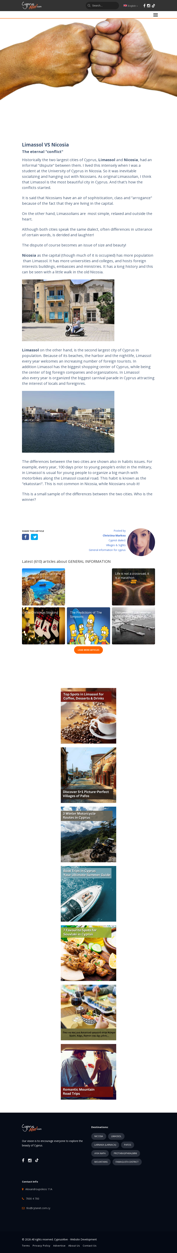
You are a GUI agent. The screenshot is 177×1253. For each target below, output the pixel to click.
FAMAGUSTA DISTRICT (127, 1161)
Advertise (59, 1245)
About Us (74, 1245)
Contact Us (90, 1245)
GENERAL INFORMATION (89, 561)
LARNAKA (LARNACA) (105, 1144)
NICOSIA (98, 1136)
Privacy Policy (41, 1245)
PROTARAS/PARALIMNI (125, 1153)
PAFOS (127, 1144)
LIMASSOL (116, 1136)
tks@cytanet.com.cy (38, 1208)
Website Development (83, 1239)
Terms (26, 1245)
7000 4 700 (32, 1198)
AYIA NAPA (100, 1153)
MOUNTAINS (101, 1161)
